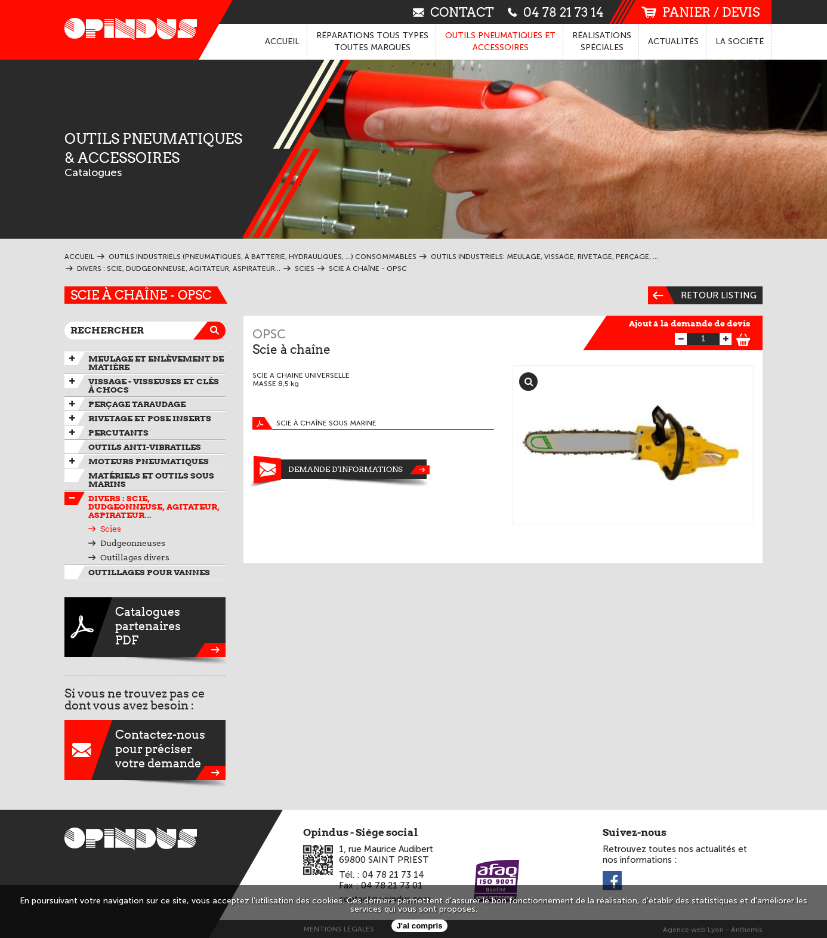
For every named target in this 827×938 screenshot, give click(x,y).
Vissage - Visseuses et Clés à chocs (153, 385)
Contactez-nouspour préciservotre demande (145, 750)
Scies (110, 528)
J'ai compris (419, 925)
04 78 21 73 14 (556, 11)
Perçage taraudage (137, 404)
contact (453, 11)
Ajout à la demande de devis (690, 323)
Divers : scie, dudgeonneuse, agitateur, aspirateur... (154, 506)
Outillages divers (134, 557)
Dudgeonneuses (132, 543)
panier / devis (700, 12)
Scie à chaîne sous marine (314, 423)
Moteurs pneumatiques (148, 461)
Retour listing (702, 295)
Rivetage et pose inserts (149, 418)
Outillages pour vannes (149, 572)
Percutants (118, 432)
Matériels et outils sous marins (151, 480)
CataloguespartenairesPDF (145, 627)
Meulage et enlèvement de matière (156, 363)
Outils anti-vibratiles (144, 447)
